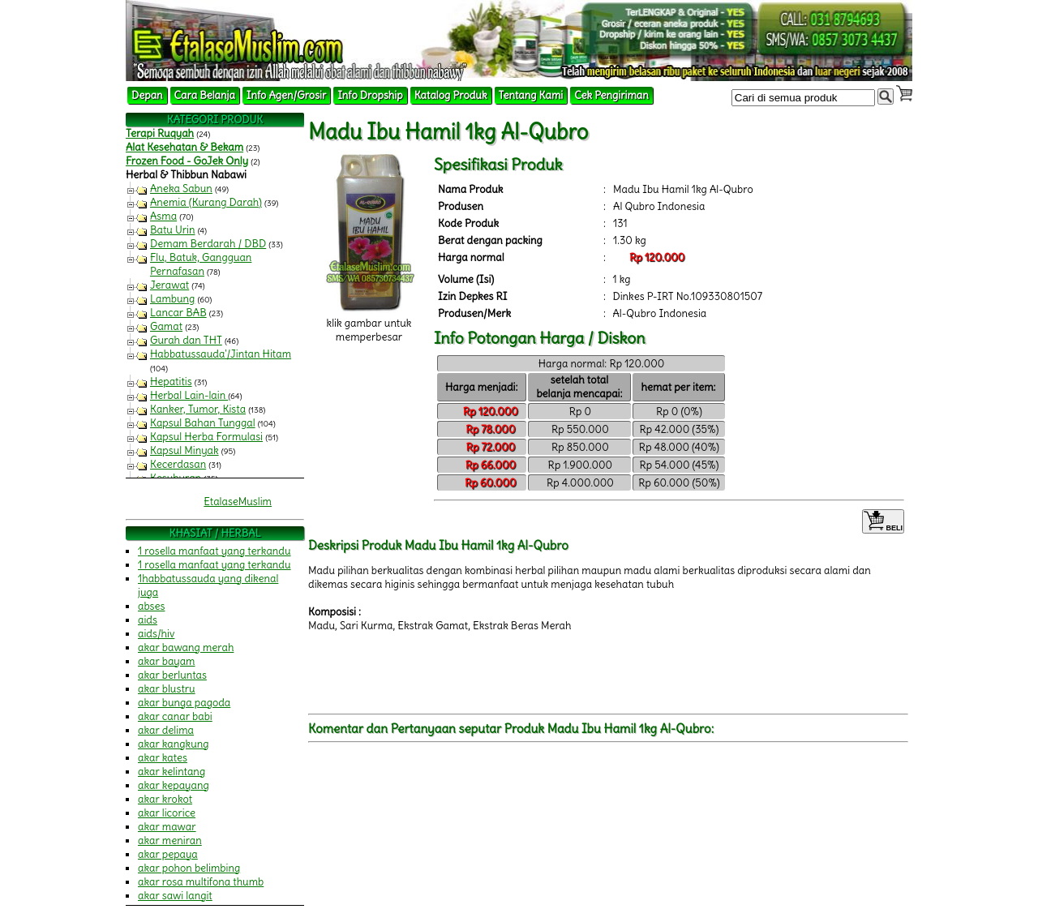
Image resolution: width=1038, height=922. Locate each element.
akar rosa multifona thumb (201, 882)
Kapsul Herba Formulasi (206, 437)
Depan (147, 95)
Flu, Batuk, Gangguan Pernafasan (200, 264)
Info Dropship (369, 95)
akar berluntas (172, 675)
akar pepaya (168, 854)
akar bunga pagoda (184, 703)
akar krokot (165, 799)
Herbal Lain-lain (189, 395)
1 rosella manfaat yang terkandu (214, 551)
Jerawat (169, 285)
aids (147, 620)
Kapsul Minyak (184, 450)
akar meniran (170, 840)
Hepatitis (171, 381)
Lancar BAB (178, 312)
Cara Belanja (204, 95)
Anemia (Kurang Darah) (206, 202)
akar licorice (166, 813)
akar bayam (166, 661)
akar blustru (166, 689)
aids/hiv (156, 634)
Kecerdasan (178, 464)
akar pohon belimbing (189, 868)
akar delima (166, 730)
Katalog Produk (450, 95)
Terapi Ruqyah (160, 133)
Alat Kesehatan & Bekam (184, 147)
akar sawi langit (175, 896)
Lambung (172, 299)
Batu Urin (172, 230)
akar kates (162, 758)
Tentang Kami (531, 95)
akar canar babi (175, 716)
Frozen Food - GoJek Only (187, 161)
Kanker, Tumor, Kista (198, 409)
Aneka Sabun (181, 188)
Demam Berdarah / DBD (208, 244)
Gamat (166, 326)
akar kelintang (171, 771)
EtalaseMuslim (238, 501)
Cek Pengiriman (611, 95)
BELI (883, 521)
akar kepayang (173, 785)
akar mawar (167, 827)
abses (151, 606)
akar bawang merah (186, 647)
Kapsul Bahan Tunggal (202, 423)
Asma (163, 216)
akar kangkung (173, 744)
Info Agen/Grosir (286, 95)
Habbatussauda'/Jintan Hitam (220, 354)
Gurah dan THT (186, 340)
